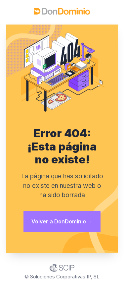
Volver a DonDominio (62, 221)
